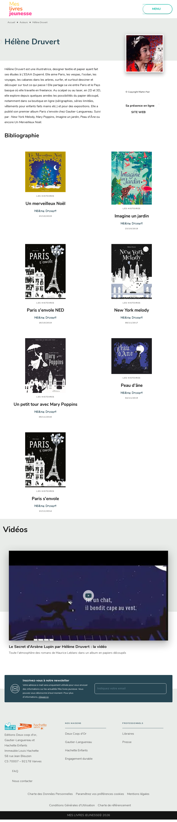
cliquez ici (44, 697)
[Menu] (157, 9)
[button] (136, 112)
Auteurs (24, 22)
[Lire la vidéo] (88, 595)
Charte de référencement (114, 805)
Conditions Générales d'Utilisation (72, 805)
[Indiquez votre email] (126, 688)
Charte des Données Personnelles (50, 794)
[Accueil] (20, 9)
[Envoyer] (161, 688)
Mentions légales (138, 794)
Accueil (11, 22)
